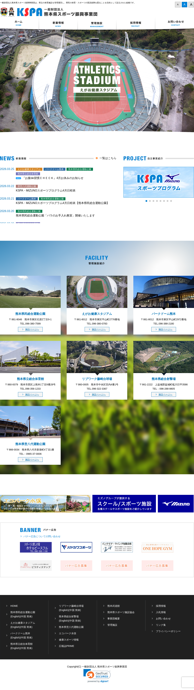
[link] (97, 676)
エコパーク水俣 (67, 633)
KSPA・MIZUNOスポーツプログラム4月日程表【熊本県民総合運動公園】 (62, 202)
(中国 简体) (26, 616)
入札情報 (161, 612)
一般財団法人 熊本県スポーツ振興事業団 (50, 12)
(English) (15, 616)
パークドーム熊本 (20, 633)
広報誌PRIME (66, 646)
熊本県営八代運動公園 (71, 627)
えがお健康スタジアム (22, 622)
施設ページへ (32, 329)
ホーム (19, 23)
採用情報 (135, 23)
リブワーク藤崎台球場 (71, 605)
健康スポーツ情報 (69, 639)
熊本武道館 (113, 605)
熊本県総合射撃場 (69, 616)
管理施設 (112, 624)
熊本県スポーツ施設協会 (121, 612)
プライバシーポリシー (168, 631)
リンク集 (161, 624)
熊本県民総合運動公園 (22, 612)
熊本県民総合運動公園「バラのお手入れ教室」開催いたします (55, 215)
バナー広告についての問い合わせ (41, 536)
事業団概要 (113, 618)
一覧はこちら (107, 158)
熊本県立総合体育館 (21, 643)
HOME (14, 605)
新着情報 (58, 23)
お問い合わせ (174, 23)
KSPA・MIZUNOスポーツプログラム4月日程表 (45, 190)
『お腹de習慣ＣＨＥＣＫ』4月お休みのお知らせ (52, 178)
